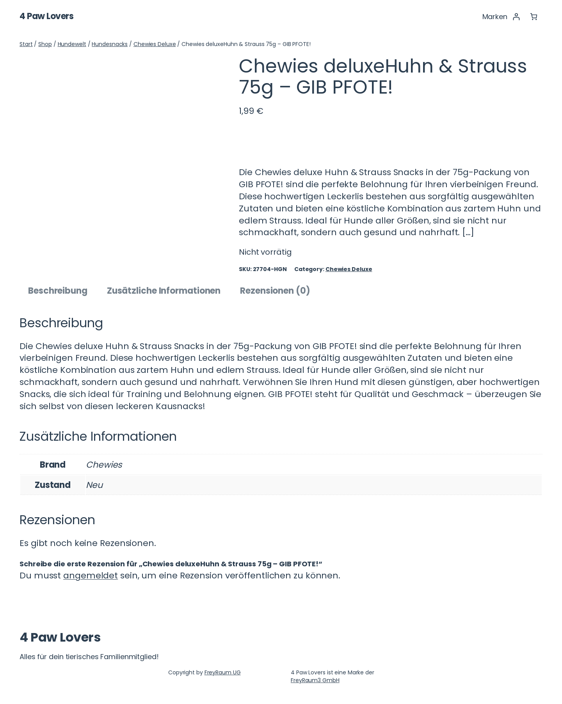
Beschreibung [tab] (57, 291)
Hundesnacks (110, 44)
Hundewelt (72, 44)
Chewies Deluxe (154, 44)
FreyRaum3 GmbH (315, 680)
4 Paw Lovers (46, 16)
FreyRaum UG (223, 672)
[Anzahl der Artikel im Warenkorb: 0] (533, 16)
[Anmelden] (516, 16)
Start (26, 44)
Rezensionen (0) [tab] (275, 291)
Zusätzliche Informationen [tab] (164, 291)
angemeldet (90, 575)
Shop (45, 44)
